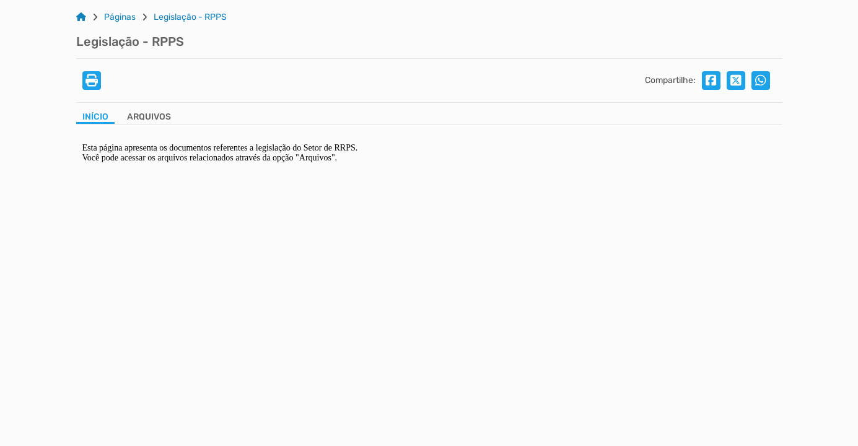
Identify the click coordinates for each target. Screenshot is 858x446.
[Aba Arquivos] (149, 118)
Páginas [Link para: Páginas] (120, 17)
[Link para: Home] (81, 17)
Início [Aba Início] (95, 117)
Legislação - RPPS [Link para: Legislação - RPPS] (190, 17)
